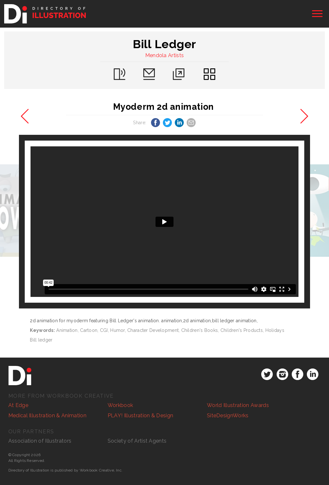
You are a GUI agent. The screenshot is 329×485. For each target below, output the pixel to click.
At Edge (18, 405)
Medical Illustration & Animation (47, 415)
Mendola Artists (164, 55)
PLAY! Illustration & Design (140, 415)
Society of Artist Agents (137, 441)
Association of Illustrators (40, 441)
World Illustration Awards (238, 405)
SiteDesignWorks (228, 415)
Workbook (120, 405)
